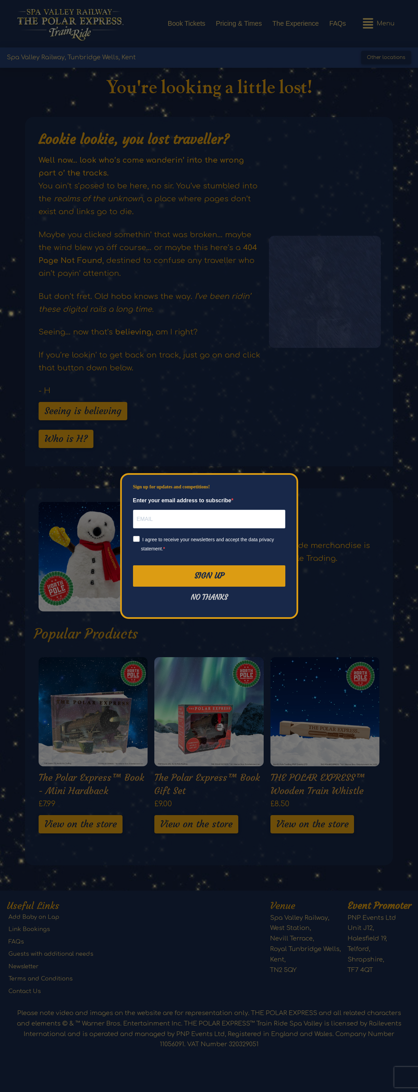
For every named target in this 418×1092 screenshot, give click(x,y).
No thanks (209, 597)
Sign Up (209, 576)
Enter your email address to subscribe (182, 500)
